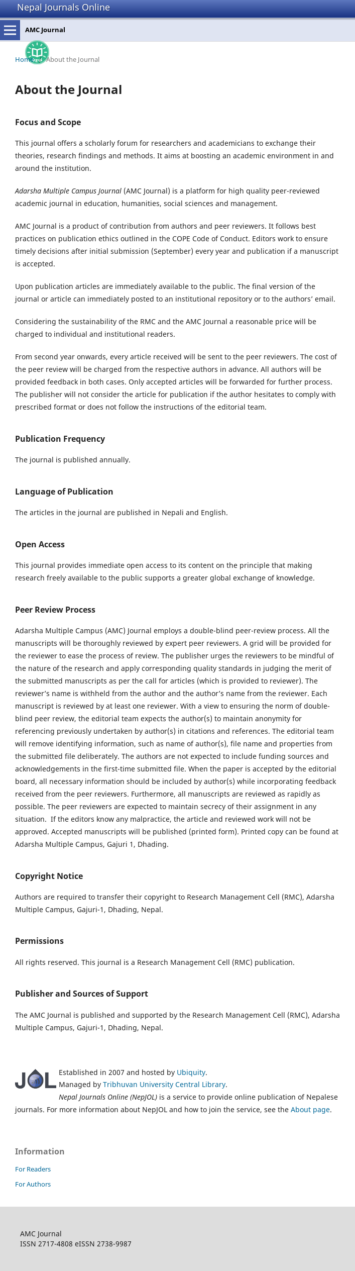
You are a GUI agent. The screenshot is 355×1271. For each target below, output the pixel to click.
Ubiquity (191, 1072)
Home (24, 59)
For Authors (33, 1184)
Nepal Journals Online (63, 7)
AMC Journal (45, 29)
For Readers (33, 1169)
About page (310, 1109)
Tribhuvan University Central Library (164, 1084)
